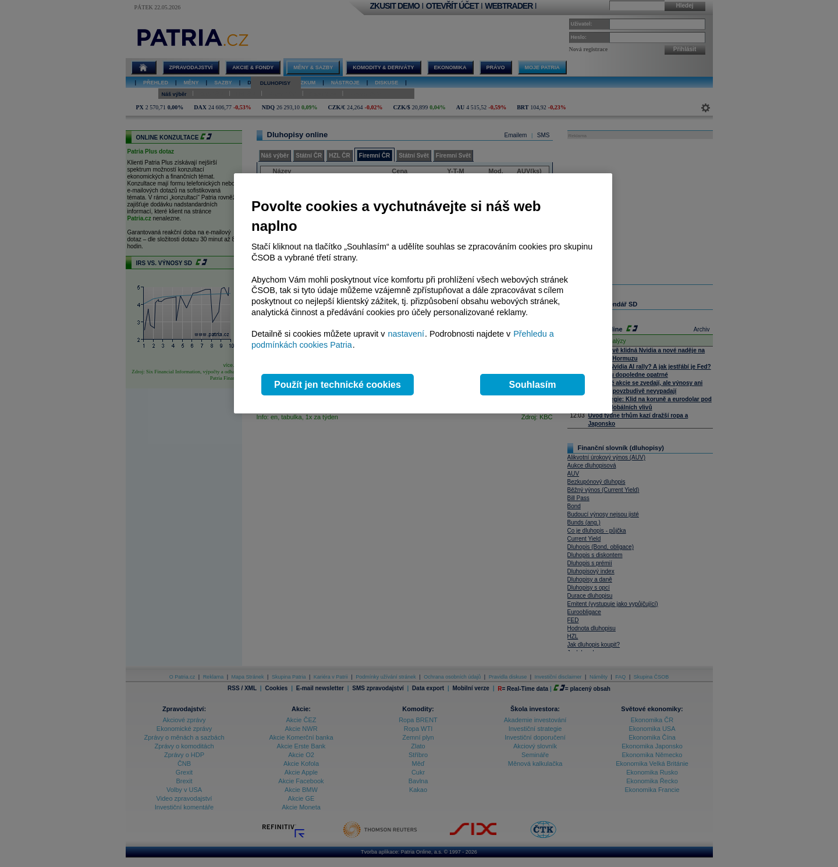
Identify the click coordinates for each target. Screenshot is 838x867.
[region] (423, 293)
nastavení (406, 333)
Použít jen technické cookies (337, 385)
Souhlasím (532, 385)
